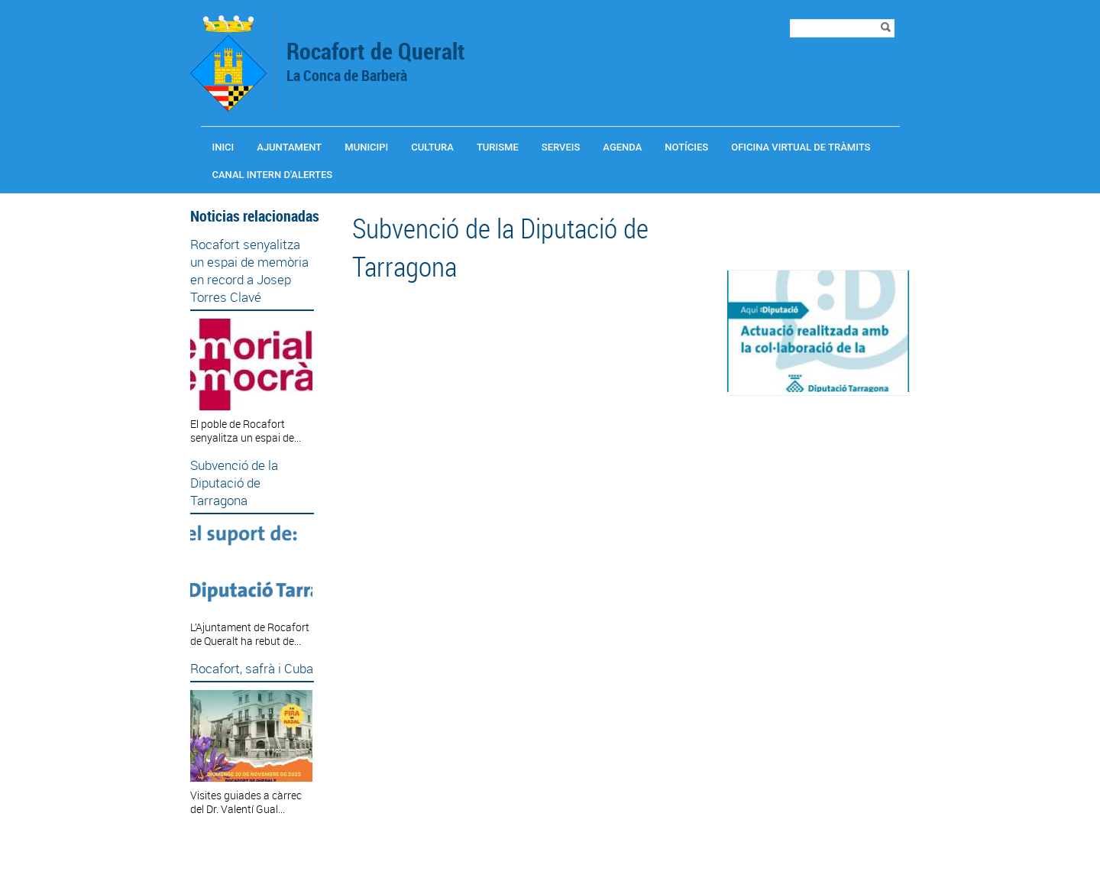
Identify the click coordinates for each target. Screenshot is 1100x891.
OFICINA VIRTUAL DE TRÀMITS (800, 147)
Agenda (622, 147)
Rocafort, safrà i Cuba (251, 668)
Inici (223, 147)
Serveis (561, 147)
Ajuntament (289, 147)
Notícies (686, 147)
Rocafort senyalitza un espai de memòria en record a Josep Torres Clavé (249, 270)
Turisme (498, 147)
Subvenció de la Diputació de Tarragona (234, 482)
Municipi (366, 147)
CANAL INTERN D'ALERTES (272, 174)
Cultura (432, 147)
